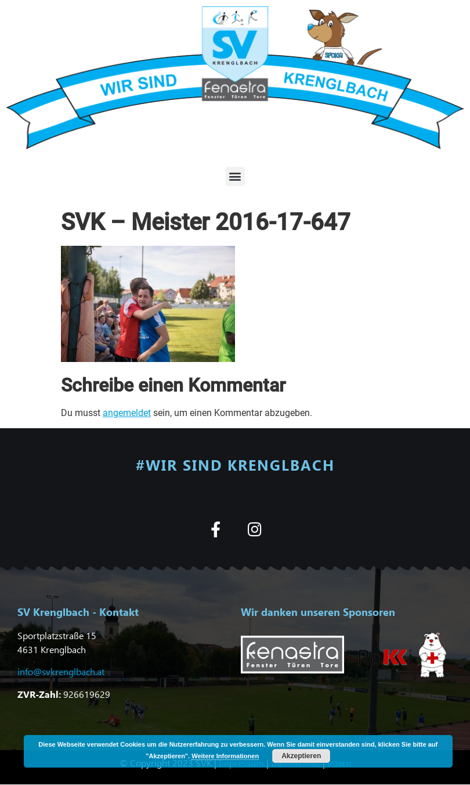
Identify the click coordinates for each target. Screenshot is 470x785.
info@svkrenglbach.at (60, 671)
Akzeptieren (301, 756)
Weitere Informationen (225, 755)
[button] (235, 176)
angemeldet (127, 412)
